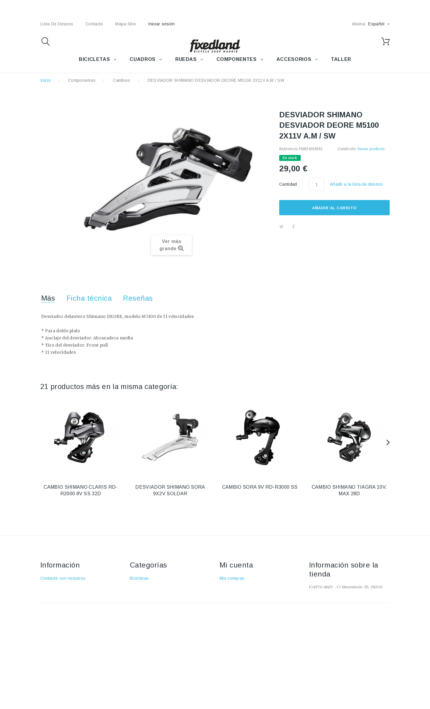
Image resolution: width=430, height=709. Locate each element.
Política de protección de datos (71, 630)
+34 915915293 (359, 602)
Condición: (347, 149)
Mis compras (232, 578)
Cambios (121, 80)
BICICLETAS (94, 59)
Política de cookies (59, 621)
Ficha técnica (89, 298)
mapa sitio (125, 23)
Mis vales (228, 621)
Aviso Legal (51, 595)
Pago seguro (53, 612)
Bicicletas (139, 578)
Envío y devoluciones (61, 587)
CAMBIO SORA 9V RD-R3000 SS (259, 487)
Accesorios (141, 587)
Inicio (45, 80)
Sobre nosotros (55, 604)
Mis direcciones (235, 604)
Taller (135, 621)
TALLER (341, 59)
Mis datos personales (240, 612)
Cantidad (288, 184)
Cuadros (138, 595)
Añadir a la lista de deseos (356, 184)
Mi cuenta (236, 565)
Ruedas (137, 604)
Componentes (82, 80)
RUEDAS (186, 59)
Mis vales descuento (239, 595)
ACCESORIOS (294, 59)
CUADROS (142, 59)
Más (48, 298)
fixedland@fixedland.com (346, 611)
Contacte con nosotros (63, 578)
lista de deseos (56, 23)
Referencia (288, 149)
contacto (94, 23)
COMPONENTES (236, 59)
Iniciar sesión (161, 23)
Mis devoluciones (236, 587)
